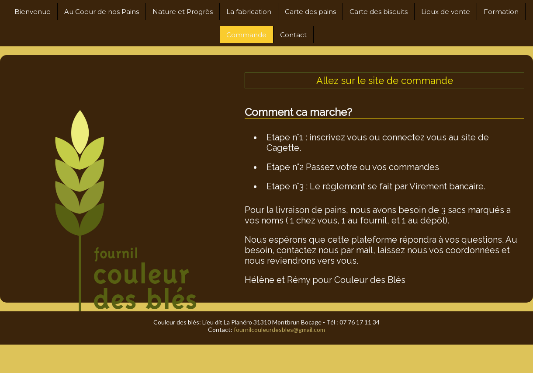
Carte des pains (310, 11)
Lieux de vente (445, 11)
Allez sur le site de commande (384, 80)
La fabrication (248, 11)
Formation (501, 11)
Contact (293, 35)
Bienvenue (32, 11)
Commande (246, 35)
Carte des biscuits (379, 11)
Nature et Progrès (182, 11)
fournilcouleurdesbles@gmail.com (279, 329)
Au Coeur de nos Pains (101, 11)
